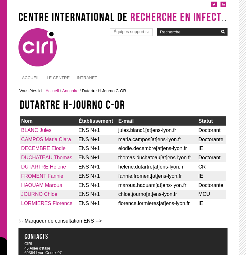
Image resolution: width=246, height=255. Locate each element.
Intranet (57, 77)
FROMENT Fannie (42, 176)
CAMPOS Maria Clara (46, 139)
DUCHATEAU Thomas (46, 157)
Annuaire (70, 90)
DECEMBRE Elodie (43, 148)
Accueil (31, 77)
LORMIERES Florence (46, 203)
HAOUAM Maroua (41, 185)
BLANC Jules (36, 130)
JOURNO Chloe (39, 194)
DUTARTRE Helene (43, 166)
